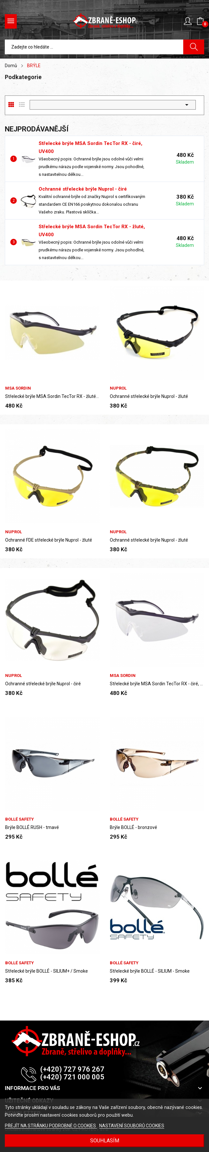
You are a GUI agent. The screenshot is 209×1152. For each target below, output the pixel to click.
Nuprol (118, 388)
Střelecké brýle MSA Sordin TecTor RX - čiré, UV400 (157, 683)
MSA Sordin (18, 388)
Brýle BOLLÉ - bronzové (133, 827)
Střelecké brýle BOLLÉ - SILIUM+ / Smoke (46, 971)
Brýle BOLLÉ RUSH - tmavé (32, 827)
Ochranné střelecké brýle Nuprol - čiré (83, 189)
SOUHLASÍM (104, 1141)
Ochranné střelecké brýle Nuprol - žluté (149, 396)
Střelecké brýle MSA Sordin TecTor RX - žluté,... (52, 396)
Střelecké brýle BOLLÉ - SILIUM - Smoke (150, 971)
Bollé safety (19, 819)
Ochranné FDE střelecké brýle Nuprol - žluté (48, 540)
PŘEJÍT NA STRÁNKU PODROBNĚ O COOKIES (51, 1125)
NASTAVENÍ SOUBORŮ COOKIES (131, 1125)
